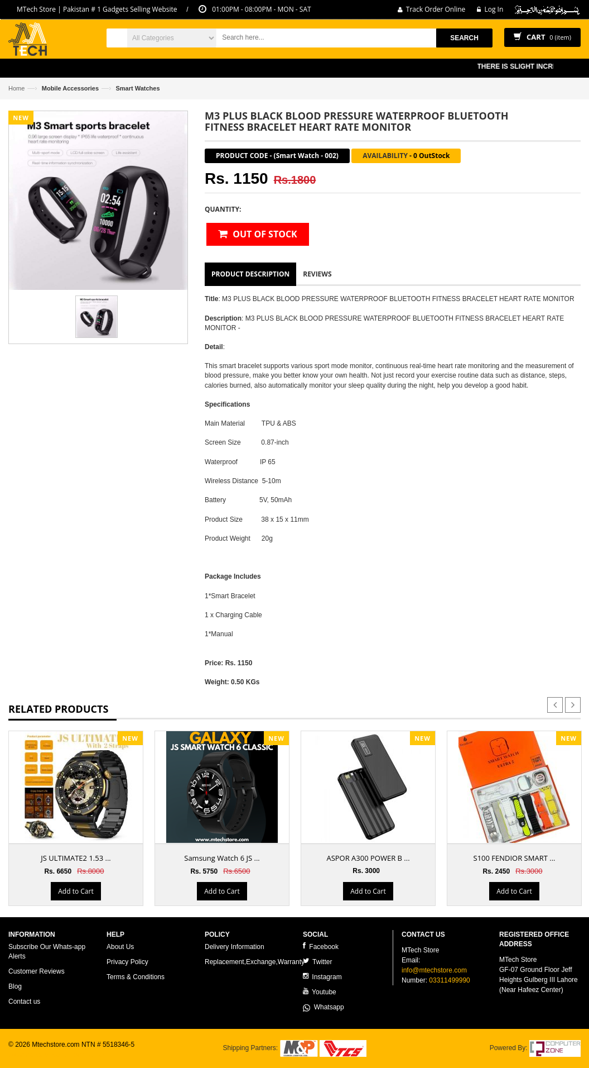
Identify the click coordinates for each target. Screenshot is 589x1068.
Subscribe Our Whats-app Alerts (46, 951)
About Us (120, 947)
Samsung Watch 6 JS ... (221, 858)
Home (16, 88)
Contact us (24, 1001)
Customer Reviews (36, 971)
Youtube (319, 992)
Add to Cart (75, 891)
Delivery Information (234, 947)
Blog (15, 986)
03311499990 (449, 980)
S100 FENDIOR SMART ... (515, 858)
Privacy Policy (127, 962)
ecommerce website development (58, 1055)
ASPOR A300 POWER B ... (367, 858)
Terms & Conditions (136, 977)
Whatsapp (323, 1007)
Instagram (322, 976)
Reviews (317, 274)
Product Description (250, 274)
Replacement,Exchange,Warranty (255, 962)
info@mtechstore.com (434, 970)
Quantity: (223, 209)
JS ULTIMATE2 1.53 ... (76, 858)
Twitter (317, 961)
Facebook (321, 946)
